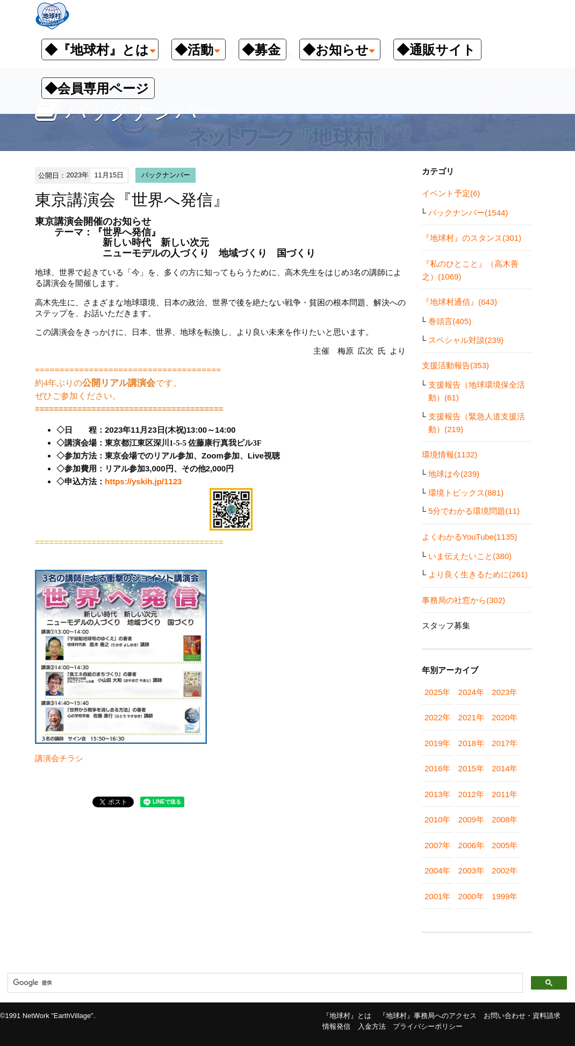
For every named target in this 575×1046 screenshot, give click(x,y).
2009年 (471, 819)
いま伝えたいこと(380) (470, 556)
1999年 (505, 896)
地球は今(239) (453, 473)
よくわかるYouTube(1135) (469, 536)
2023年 (505, 692)
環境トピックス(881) (466, 492)
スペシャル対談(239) (466, 340)
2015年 (471, 768)
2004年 (437, 870)
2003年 (471, 870)
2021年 (471, 717)
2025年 (437, 692)
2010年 (437, 819)
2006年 (471, 845)
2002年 (505, 870)
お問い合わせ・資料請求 (522, 1016)
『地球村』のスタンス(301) (471, 237)
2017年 (505, 743)
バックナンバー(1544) (468, 212)
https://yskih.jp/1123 (143, 481)
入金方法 (372, 1026)
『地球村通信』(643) (459, 301)
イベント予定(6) (451, 193)
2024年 (471, 692)
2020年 (505, 717)
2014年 (505, 768)
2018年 (471, 743)
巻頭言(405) (449, 321)
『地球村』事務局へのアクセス (428, 1016)
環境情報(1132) (449, 454)
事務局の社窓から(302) (463, 600)
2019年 (437, 743)
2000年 (471, 896)
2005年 (505, 845)
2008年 (505, 819)
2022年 (437, 717)
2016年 (437, 768)
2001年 (437, 896)
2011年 (505, 794)
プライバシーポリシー (428, 1026)
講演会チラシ (59, 758)
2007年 (437, 845)
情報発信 (336, 1026)
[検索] (264, 983)
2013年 (437, 794)
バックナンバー (165, 175)
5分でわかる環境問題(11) (474, 510)
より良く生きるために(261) (478, 574)
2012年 (471, 794)
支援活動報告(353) (455, 365)
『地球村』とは (346, 1016)
